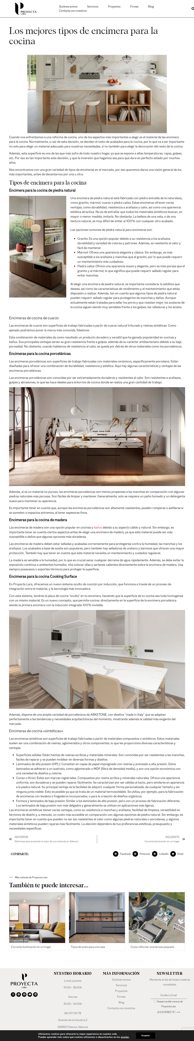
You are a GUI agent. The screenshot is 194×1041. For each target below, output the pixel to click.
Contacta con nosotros (73, 11)
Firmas (134, 6)
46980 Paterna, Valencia (73, 1027)
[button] (122, 854)
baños (98, 527)
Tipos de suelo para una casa (88, 947)
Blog (151, 6)
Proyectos (114, 6)
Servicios (92, 6)
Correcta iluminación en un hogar (31, 947)
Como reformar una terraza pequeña (152, 947)
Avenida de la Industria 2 (72, 1020)
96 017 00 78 (72, 1013)
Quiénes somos (68, 6)
